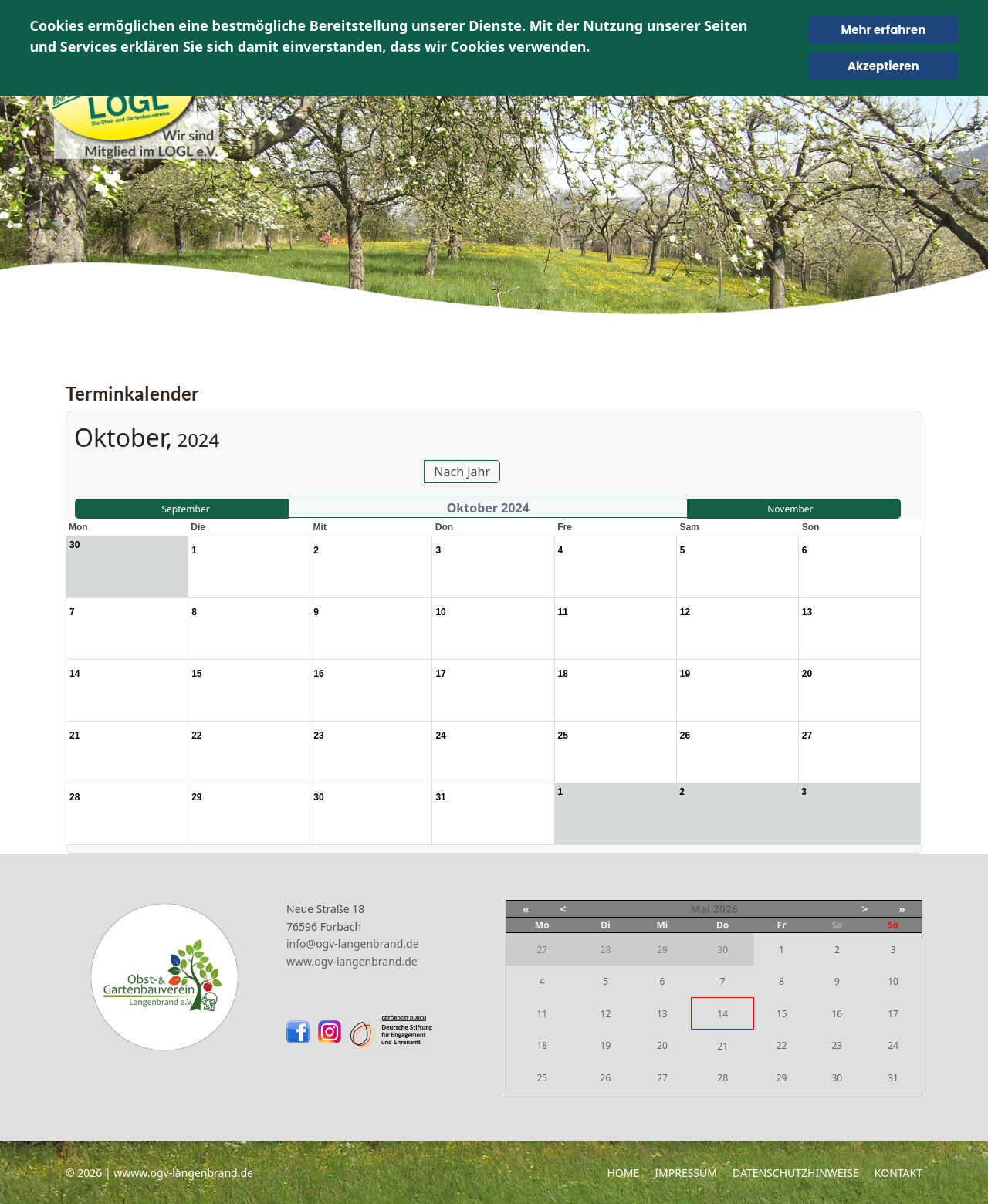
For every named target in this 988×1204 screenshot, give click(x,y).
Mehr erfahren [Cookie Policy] (883, 30)
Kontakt (898, 1172)
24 (893, 1045)
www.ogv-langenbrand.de (352, 961)
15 (782, 1013)
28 (722, 1077)
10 (893, 981)
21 (722, 1046)
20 (662, 1045)
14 (722, 1013)
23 (836, 1045)
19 (606, 1045)
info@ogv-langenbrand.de (352, 943)
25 (541, 1077)
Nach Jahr (462, 471)
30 (836, 1077)
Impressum (686, 1172)
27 (662, 1077)
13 (662, 1013)
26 (606, 1077)
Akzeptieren (883, 66)
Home (623, 1172)
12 (606, 1013)
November (790, 509)
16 (836, 1013)
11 (541, 1013)
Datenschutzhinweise (796, 1172)
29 (782, 1077)
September (185, 509)
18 (541, 1045)
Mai (700, 908)
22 (782, 1045)
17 (893, 1013)
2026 (725, 908)
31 (893, 1077)
